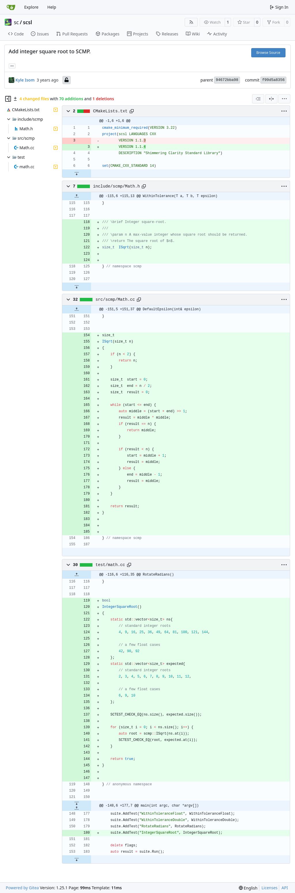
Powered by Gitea (22, 887)
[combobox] (258, 98)
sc (16, 22)
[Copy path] (132, 111)
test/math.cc (110, 565)
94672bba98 (227, 80)
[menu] (284, 98)
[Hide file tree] (8, 99)
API (284, 887)
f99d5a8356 (273, 80)
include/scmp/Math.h (116, 186)
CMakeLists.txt (110, 111)
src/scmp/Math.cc (115, 299)
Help (51, 7)
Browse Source (268, 52)
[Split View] (271, 98)
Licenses (270, 887)
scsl (27, 22)
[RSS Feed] (191, 22)
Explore (31, 7)
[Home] (11, 7)
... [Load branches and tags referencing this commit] (12, 65)
